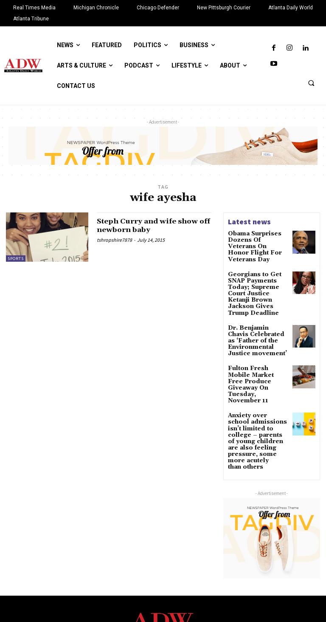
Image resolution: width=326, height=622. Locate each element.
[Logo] (163, 565)
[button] (311, 82)
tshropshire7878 (114, 240)
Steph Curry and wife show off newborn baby (152, 225)
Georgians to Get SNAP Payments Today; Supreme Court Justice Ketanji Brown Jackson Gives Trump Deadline (257, 279)
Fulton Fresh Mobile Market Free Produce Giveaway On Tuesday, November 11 (258, 347)
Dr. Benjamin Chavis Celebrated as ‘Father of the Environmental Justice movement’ (257, 316)
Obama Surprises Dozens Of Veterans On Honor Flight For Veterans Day (256, 242)
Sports (16, 258)
